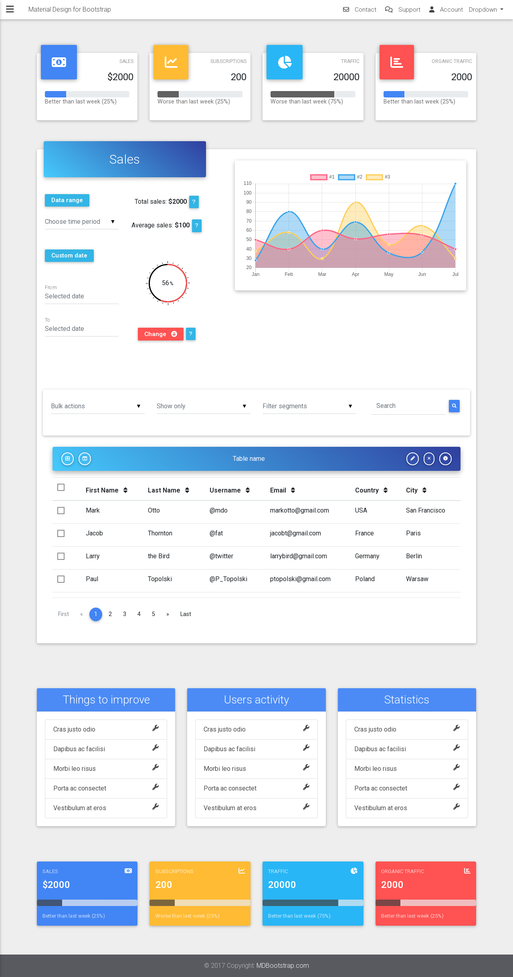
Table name (249, 458)
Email (282, 490)
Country (371, 490)
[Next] (168, 614)
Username (230, 490)
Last (185, 614)
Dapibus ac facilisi (106, 749)
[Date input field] (82, 296)
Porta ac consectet (106, 788)
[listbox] (82, 221)
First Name (106, 490)
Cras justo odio (106, 729)
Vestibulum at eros (106, 808)
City (416, 490)
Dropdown (484, 12)
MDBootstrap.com (282, 965)
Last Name (168, 490)
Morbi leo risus (106, 769)
